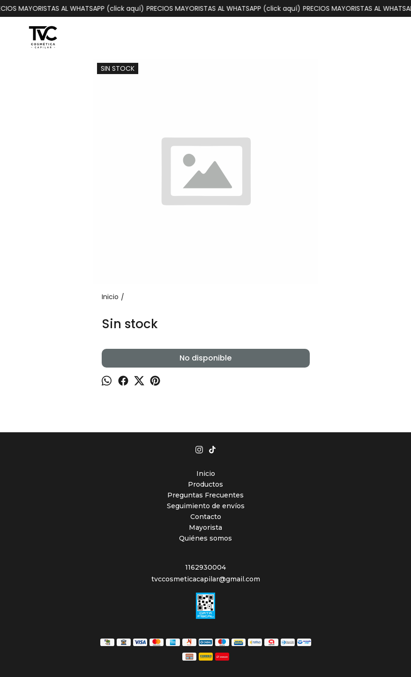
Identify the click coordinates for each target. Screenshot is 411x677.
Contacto (205, 516)
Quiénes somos (205, 538)
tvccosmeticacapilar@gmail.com (205, 579)
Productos (205, 484)
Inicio (205, 473)
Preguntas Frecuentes (205, 495)
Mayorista (205, 527)
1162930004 (205, 567)
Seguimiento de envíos (206, 506)
